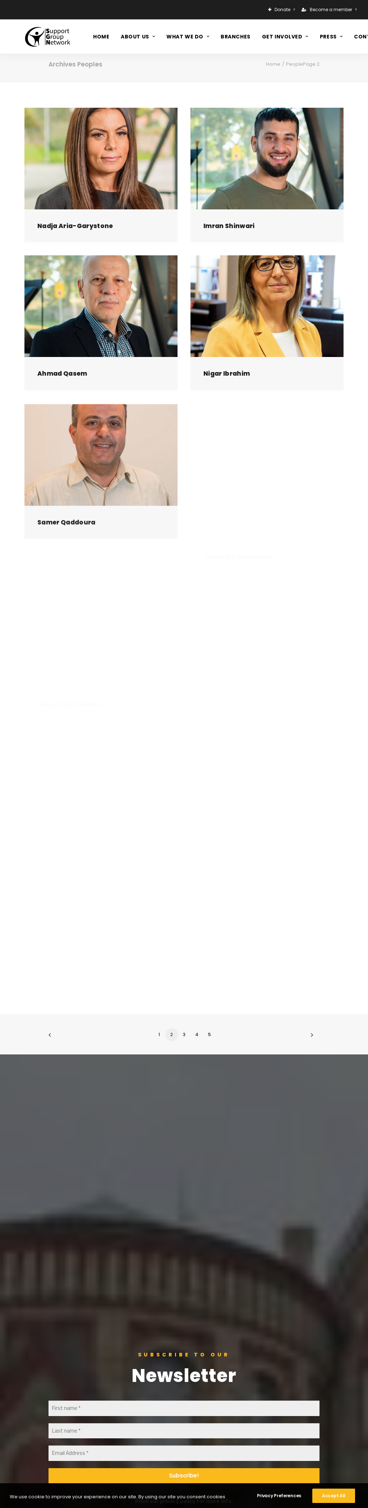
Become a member (333, 9)
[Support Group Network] (35, 33)
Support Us (157, 1336)
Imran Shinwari (229, 226)
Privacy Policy (160, 1384)
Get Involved (160, 1346)
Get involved (285, 33)
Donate (285, 9)
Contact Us (158, 1355)
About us (138, 33)
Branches (235, 33)
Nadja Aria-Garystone (75, 226)
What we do (187, 33)
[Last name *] (184, 1160)
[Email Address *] (184, 1183)
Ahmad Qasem (62, 377)
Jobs (149, 1374)
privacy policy (177, 1230)
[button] (101, 158)
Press (331, 33)
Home (101, 33)
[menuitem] (282, 9)
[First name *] (184, 1138)
